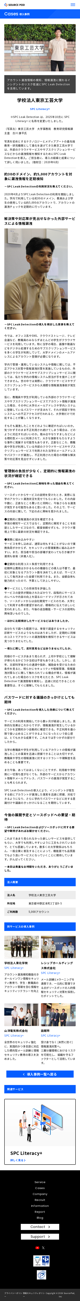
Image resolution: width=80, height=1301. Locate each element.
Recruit (40, 1200)
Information (40, 1206)
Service (40, 1182)
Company (40, 1194)
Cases (40, 1188)
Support (38, 1236)
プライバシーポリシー (13, 1295)
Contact (37, 1226)
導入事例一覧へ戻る (42, 1074)
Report (40, 1212)
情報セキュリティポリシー (34, 1295)
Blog (40, 1218)
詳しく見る (16, 1160)
